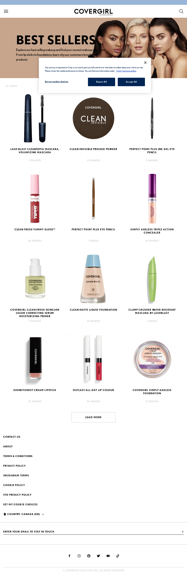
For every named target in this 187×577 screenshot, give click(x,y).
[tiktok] (118, 556)
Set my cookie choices (20, 504)
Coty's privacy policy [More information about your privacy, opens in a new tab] (126, 70)
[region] (95, 75)
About (8, 446)
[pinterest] (89, 556)
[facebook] (69, 556)
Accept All (131, 81)
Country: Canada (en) (23, 514)
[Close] (145, 62)
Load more (93, 417)
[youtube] (108, 556)
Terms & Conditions (18, 456)
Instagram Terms (16, 475)
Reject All (101, 81)
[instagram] (79, 556)
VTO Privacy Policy (17, 494)
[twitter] (98, 556)
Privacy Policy (14, 465)
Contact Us (11, 436)
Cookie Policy (14, 485)
